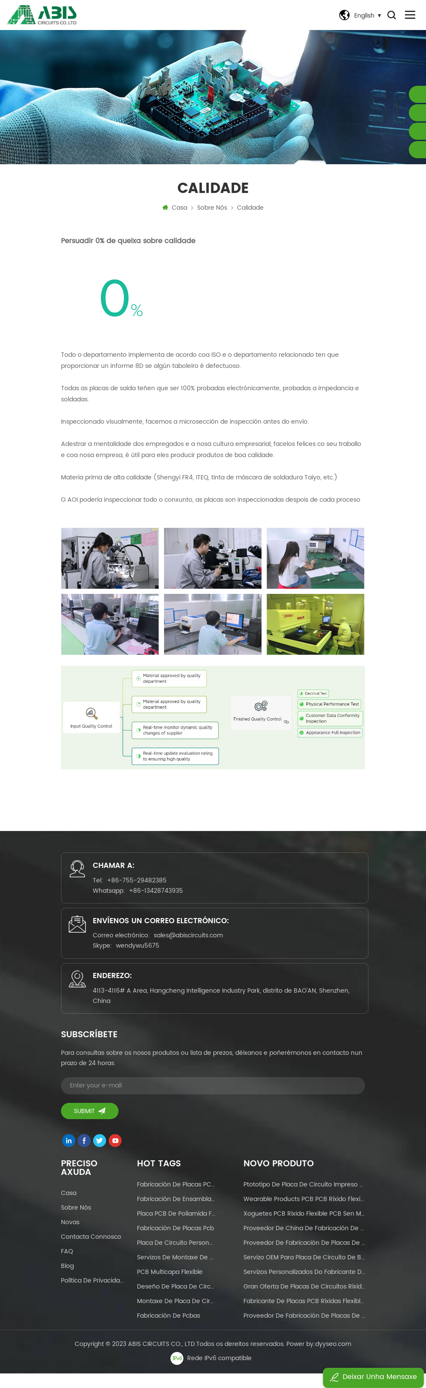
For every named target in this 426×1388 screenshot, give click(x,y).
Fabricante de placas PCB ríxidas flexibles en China (304, 1316)
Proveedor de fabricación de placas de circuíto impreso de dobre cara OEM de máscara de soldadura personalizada (304, 1330)
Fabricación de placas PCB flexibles (176, 1199)
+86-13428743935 (159, 895)
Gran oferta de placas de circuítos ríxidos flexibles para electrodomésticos (304, 1301)
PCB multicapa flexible (170, 1287)
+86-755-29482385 (140, 885)
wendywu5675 (140, 955)
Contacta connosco (91, 1251)
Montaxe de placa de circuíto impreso (176, 1316)
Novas (70, 1237)
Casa (174, 210)
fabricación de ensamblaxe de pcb (176, 1214)
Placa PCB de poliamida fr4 (176, 1228)
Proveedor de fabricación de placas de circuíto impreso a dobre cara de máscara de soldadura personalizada (304, 1257)
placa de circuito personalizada (176, 1257)
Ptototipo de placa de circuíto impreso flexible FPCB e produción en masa (304, 1199)
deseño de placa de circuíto (176, 1301)
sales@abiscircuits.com (191, 944)
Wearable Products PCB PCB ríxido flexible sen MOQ (304, 1214)
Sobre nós (212, 210)
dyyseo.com (333, 1359)
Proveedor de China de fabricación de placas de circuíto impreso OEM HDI (304, 1243)
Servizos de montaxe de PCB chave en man (176, 1272)
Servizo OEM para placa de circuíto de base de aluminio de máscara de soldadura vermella (304, 1272)
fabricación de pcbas (168, 1330)
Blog (67, 1281)
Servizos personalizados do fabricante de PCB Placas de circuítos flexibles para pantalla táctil (304, 1287)
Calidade (250, 210)
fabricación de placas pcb (175, 1243)
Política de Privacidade (93, 1295)
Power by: (318, 1359)
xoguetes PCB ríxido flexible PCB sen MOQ (304, 1228)
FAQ (67, 1266)
